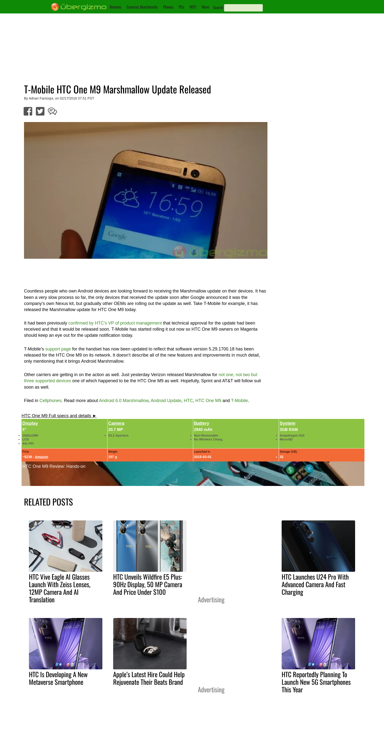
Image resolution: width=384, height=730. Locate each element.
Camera (116, 423)
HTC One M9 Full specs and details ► (59, 415)
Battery (201, 423)
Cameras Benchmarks (142, 7)
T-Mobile (239, 400)
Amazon (41, 457)
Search (218, 7)
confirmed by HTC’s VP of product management (115, 323)
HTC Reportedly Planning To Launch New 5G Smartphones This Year (316, 681)
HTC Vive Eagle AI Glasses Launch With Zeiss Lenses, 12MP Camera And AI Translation (59, 588)
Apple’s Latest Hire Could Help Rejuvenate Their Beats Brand (149, 678)
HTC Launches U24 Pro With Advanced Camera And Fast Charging (315, 584)
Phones (168, 7)
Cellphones (50, 400)
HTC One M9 (208, 400)
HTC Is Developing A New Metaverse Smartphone (58, 678)
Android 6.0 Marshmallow (123, 400)
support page (58, 349)
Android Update (166, 400)
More (205, 7)
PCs (181, 7)
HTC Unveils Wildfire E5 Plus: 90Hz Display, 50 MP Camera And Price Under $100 (147, 584)
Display (30, 423)
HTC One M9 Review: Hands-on (53, 466)
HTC (188, 400)
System (287, 423)
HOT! (193, 7)
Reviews (115, 7)
